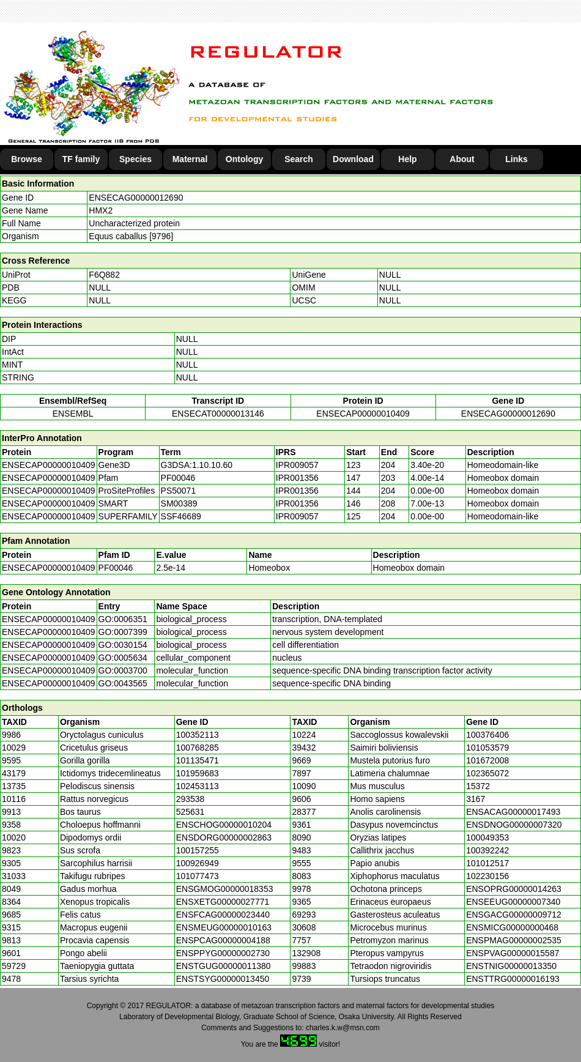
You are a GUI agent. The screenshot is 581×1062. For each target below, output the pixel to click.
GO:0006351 (122, 619)
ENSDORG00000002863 (224, 837)
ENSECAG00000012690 (136, 197)
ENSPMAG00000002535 (513, 940)
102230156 (487, 876)
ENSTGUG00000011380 (223, 966)
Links (516, 159)
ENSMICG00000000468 (512, 927)
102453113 (197, 786)
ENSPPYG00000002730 (223, 953)
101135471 (197, 760)
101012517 (487, 863)
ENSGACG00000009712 (513, 914)
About (462, 159)
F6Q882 (104, 275)
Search (298, 159)
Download (353, 159)
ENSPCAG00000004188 (223, 940)
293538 (190, 799)
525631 (190, 812)
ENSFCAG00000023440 (223, 914)
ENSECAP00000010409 (363, 413)
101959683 (197, 773)
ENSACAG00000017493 (513, 812)
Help (407, 159)
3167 (475, 799)
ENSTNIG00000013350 (511, 966)
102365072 (487, 773)
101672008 (487, 760)
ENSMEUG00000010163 (224, 927)
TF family (81, 159)
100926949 (197, 863)
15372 (478, 786)
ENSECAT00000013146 (218, 413)
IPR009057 (297, 465)
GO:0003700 (122, 670)
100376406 (487, 735)
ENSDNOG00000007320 (513, 825)
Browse (26, 159)
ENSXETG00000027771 (223, 902)
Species (135, 159)
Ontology (244, 159)
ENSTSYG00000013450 (223, 979)
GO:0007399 (122, 632)
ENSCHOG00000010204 (224, 825)
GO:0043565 (122, 683)
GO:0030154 (122, 645)
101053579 (487, 747)
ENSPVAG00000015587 (512, 953)
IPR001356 (297, 478)
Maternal (190, 159)
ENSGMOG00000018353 (224, 889)
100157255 (197, 850)
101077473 (197, 876)
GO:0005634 (122, 658)
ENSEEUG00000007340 (513, 902)
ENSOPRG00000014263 (513, 889)
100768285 (197, 747)
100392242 (487, 850)
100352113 (197, 735)
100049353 (487, 837)
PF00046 (115, 568)
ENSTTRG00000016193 (513, 979)
